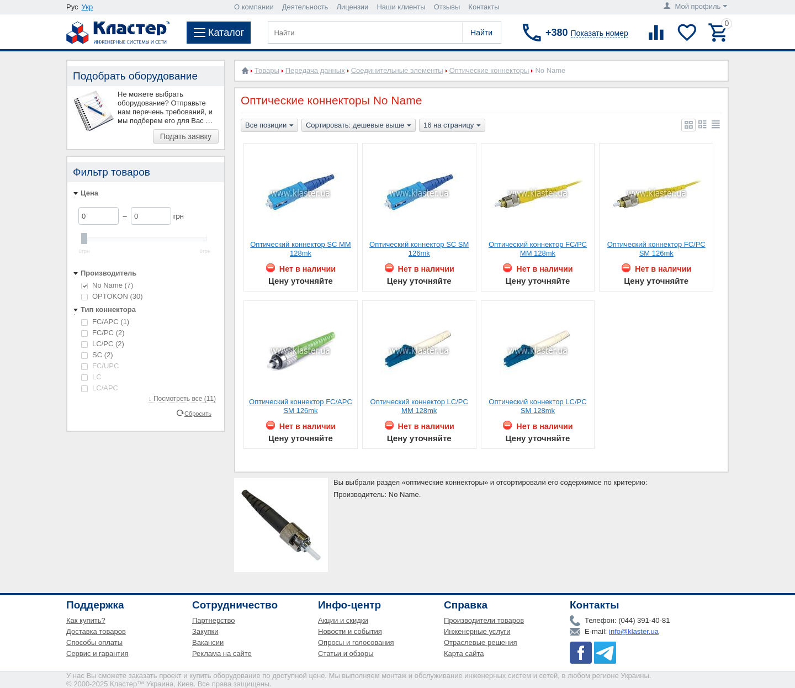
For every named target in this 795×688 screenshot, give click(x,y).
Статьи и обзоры (346, 653)
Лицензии (352, 7)
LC (91, 377)
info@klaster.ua (634, 631)
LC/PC (102, 344)
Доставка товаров (96, 631)
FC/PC (103, 333)
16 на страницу (452, 126)
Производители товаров (484, 620)
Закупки (205, 631)
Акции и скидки (343, 620)
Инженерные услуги (477, 631)
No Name (107, 285)
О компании (254, 7)
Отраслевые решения (480, 642)
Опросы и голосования (356, 642)
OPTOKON (112, 296)
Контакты (483, 7)
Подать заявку (185, 136)
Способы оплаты (94, 642)
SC (97, 355)
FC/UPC (100, 366)
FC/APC (105, 321)
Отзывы (447, 7)
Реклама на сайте (222, 653)
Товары (267, 70)
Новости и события (350, 631)
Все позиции (269, 126)
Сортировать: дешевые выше (358, 126)
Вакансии (208, 642)
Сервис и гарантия (97, 653)
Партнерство (213, 620)
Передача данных (315, 70)
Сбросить (197, 413)
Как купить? (85, 620)
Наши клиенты (401, 7)
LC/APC (99, 388)
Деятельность (305, 7)
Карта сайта (464, 653)
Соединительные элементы (397, 70)
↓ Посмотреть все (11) (182, 399)
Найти (481, 32)
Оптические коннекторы (489, 70)
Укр (87, 7)
